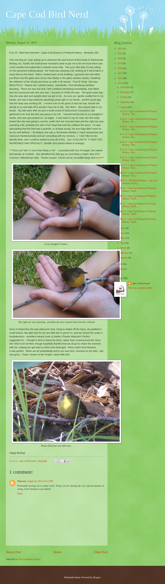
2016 (120, 78)
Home (57, 552)
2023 (120, 48)
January (124, 257)
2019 (120, 63)
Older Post (101, 552)
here (98, 157)
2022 (120, 53)
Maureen (21, 481)
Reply (20, 493)
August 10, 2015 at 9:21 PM (40, 481)
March (123, 248)
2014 (120, 264)
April (123, 243)
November (125, 92)
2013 (120, 269)
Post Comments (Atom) (29, 559)
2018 (120, 68)
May (122, 238)
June (122, 233)
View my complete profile (140, 288)
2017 (120, 73)
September (125, 102)
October (124, 97)
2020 (120, 58)
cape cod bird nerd (141, 283)
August (124, 107)
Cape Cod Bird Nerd (47, 14)
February (124, 253)
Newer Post (13, 552)
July (122, 228)
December (125, 87)
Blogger (96, 577)
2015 (120, 83)
